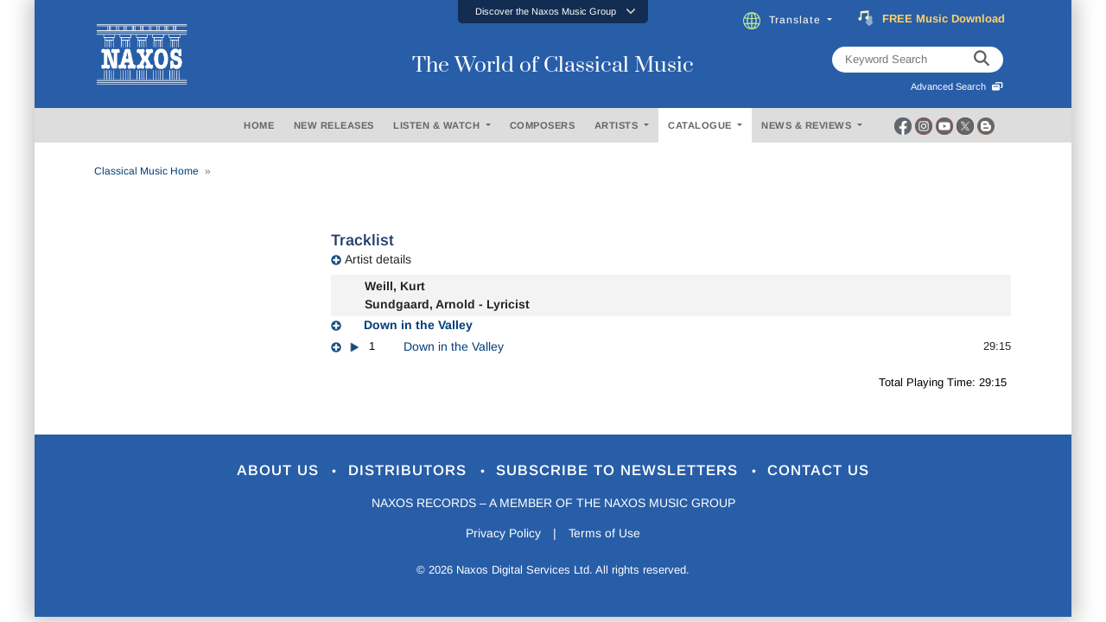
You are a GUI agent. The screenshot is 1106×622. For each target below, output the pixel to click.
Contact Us (820, 471)
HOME (259, 125)
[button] (553, 11)
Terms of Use (605, 534)
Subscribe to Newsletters (620, 471)
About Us (279, 471)
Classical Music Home (146, 171)
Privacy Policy (503, 534)
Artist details (378, 259)
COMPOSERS (542, 125)
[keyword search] (981, 60)
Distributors (410, 471)
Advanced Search (957, 86)
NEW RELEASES (334, 125)
